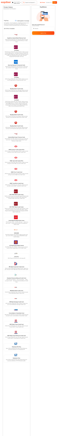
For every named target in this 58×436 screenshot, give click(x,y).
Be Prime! (42, 2)
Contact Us (49, 2)
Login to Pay (43, 33)
